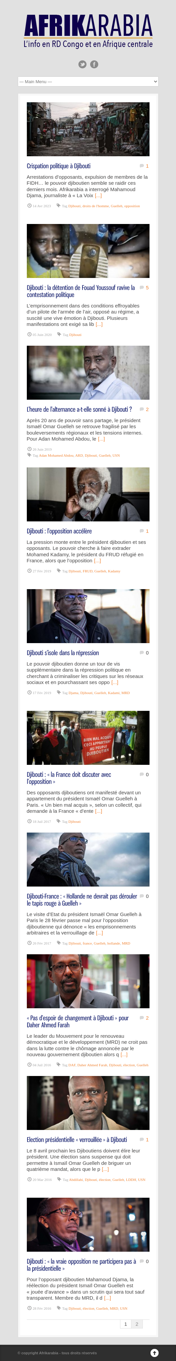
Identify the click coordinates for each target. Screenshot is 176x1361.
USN (116, 455)
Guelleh (116, 206)
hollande (113, 943)
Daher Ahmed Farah (92, 1065)
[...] (98, 195)
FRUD (88, 571)
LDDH (131, 1180)
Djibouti (74, 206)
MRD (125, 693)
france (87, 943)
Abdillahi (76, 1180)
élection (129, 1065)
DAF (71, 1065)
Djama (73, 693)
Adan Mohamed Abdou (56, 455)
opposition (132, 206)
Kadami (114, 693)
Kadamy (114, 571)
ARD (79, 455)
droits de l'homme (95, 206)
